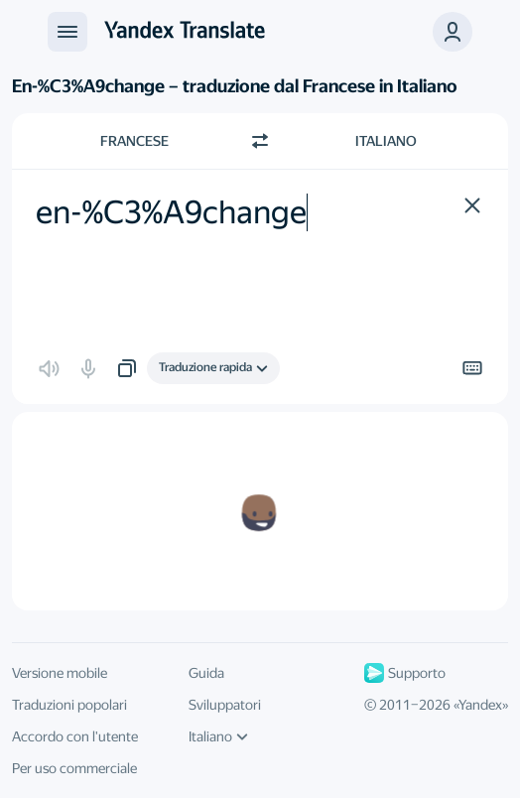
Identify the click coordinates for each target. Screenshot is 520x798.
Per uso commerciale (74, 768)
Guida (206, 673)
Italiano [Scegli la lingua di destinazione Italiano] (386, 141)
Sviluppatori (225, 705)
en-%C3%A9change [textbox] (171, 212)
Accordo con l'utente (75, 736)
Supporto (405, 673)
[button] (452, 32)
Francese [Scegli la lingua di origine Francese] (134, 141)
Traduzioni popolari (69, 705)
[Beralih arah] (260, 141)
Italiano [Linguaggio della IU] (218, 736)
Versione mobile (59, 673)
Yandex (480, 705)
